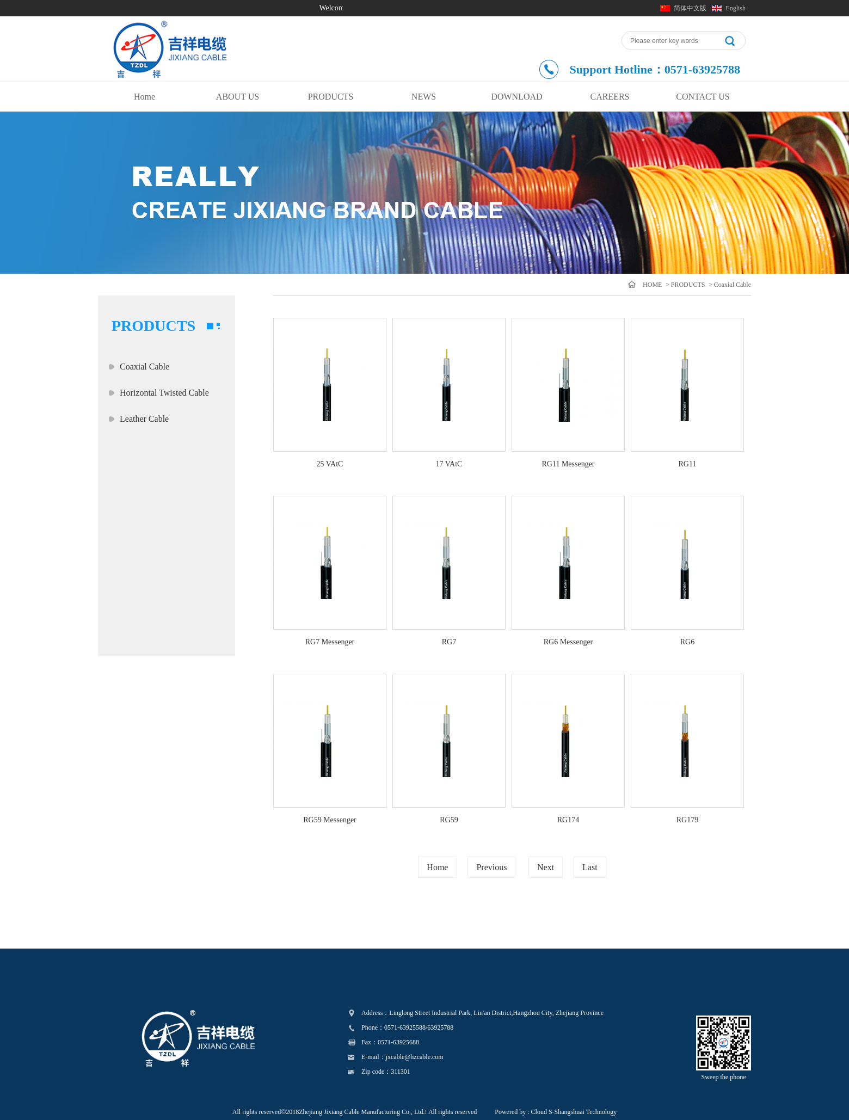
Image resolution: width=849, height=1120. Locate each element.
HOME (652, 284)
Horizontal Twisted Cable (164, 392)
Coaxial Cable (144, 366)
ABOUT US (237, 96)
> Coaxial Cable (729, 284)
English (735, 8)
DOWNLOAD (516, 96)
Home (144, 96)
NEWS (423, 96)
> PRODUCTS (684, 284)
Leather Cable (144, 418)
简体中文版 (690, 8)
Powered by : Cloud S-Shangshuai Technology (556, 1112)
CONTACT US (702, 96)
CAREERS (609, 96)
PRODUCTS (331, 96)
